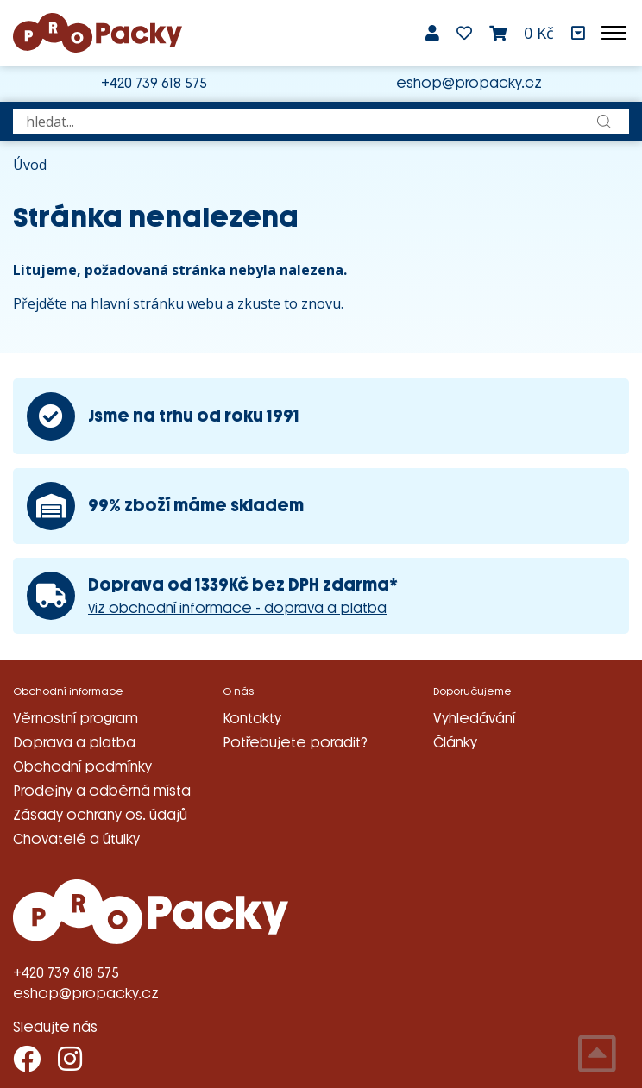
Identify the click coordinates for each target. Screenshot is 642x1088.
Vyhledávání (474, 718)
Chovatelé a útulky (76, 839)
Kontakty (252, 718)
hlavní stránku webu (157, 303)
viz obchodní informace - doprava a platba (237, 608)
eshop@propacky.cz (469, 83)
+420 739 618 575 (154, 83)
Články (455, 743)
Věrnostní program (75, 718)
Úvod (30, 164)
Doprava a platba (74, 743)
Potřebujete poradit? (295, 743)
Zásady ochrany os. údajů (100, 815)
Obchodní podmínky (82, 767)
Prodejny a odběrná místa (102, 791)
